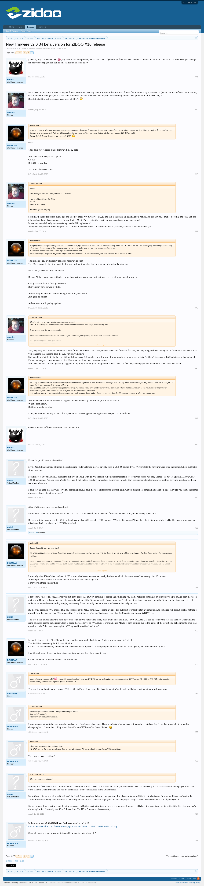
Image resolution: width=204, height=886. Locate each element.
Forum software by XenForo (26, 882)
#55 (196, 732)
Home (11, 27)
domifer (11, 112)
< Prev (18, 53)
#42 (196, 110)
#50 (196, 528)
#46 (196, 368)
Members (42, 27)
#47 (196, 418)
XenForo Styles (71, 882)
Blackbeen (12, 693)
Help (183, 878)
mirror (53, 48)
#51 (196, 587)
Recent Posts (26, 31)
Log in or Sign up (189, 2)
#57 (196, 814)
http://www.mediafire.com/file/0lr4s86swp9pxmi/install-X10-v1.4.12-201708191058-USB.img (72, 826)
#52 (196, 631)
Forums (30, 27)
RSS (198, 878)
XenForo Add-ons (56, 882)
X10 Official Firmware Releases (29, 48)
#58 (196, 840)
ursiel (10, 480)
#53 (196, 664)
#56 (196, 761)
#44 (196, 231)
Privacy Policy (194, 882)
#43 (196, 174)
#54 (196, 694)
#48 (196, 445)
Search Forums (12, 31)
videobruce (33, 533)
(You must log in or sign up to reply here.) (182, 856)
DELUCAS (12, 145)
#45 (196, 308)
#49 (196, 498)
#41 (196, 77)
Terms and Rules (181, 882)
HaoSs (10, 79)
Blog (20, 27)
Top (194, 878)
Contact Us (175, 878)
